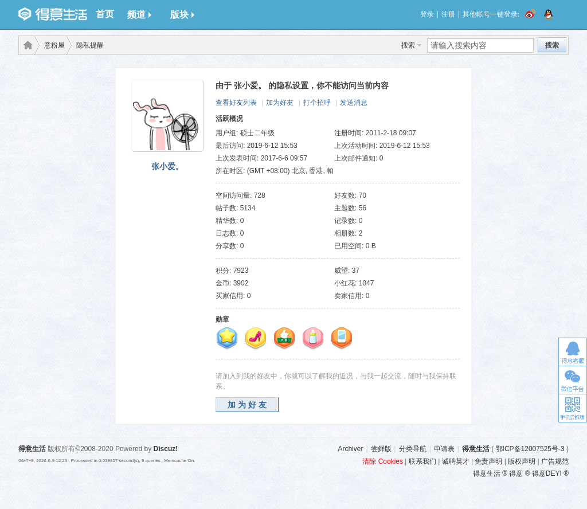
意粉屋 (54, 45)
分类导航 (412, 449)
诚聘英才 (455, 461)
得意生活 (476, 449)
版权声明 (521, 461)
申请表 (444, 449)
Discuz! (166, 449)
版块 (182, 14)
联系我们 (422, 461)
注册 (448, 14)
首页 (105, 14)
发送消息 (353, 103)
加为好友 (280, 103)
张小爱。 (167, 166)
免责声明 (488, 461)
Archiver (350, 449)
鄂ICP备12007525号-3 (530, 449)
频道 (139, 14)
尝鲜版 (381, 449)
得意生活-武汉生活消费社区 (26, 45)
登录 (427, 14)
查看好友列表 (236, 103)
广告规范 (555, 461)
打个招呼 (317, 103)
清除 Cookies (382, 461)
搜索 (408, 45)
